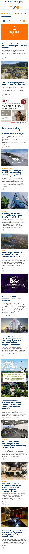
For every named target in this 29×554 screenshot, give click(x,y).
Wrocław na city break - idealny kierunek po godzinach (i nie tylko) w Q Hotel (14, 208)
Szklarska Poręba (7, 161)
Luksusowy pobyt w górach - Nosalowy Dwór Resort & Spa (13, 84)
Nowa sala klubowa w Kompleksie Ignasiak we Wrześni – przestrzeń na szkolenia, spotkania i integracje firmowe (11, 467)
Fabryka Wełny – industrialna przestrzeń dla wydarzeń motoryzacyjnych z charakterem (14, 514)
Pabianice (4, 509)
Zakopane (4, 80)
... (17, 21)
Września (4, 126)
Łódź (3, 42)
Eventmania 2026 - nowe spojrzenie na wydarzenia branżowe (12, 293)
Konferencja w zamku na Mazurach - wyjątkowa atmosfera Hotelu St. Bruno (13, 248)
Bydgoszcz (5, 289)
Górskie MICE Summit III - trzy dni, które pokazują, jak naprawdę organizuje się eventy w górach (14, 166)
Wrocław (4, 204)
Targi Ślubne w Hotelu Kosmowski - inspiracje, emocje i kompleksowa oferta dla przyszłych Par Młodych (14, 131)
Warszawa (5, 395)
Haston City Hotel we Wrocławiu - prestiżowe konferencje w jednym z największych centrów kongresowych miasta (11, 334)
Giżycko (4, 244)
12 (20, 21)
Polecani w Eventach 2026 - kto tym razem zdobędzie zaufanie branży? (14, 46)
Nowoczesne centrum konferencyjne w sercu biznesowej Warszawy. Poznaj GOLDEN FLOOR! (14, 425)
